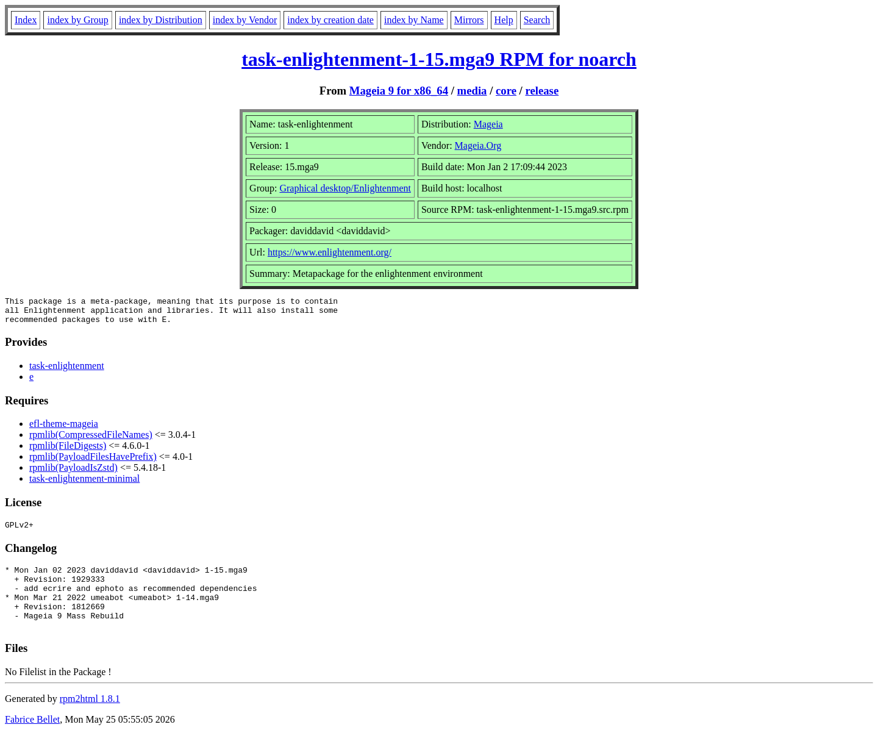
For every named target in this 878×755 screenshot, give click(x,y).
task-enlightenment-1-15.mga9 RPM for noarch (439, 59)
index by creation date (330, 20)
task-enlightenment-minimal (84, 484)
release (542, 90)
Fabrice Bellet (32, 739)
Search (537, 20)
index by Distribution (160, 20)
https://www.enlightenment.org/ (329, 252)
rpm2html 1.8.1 (90, 719)
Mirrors (469, 20)
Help (503, 20)
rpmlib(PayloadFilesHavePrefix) (93, 462)
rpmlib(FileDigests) (67, 451)
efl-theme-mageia (63, 429)
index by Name (414, 20)
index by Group (77, 20)
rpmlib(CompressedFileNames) (90, 440)
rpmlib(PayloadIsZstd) (73, 473)
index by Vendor (245, 20)
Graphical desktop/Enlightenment (345, 188)
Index (26, 20)
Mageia (488, 124)
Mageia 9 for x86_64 (398, 90)
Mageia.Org (478, 145)
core (506, 90)
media (472, 90)
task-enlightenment (66, 371)
